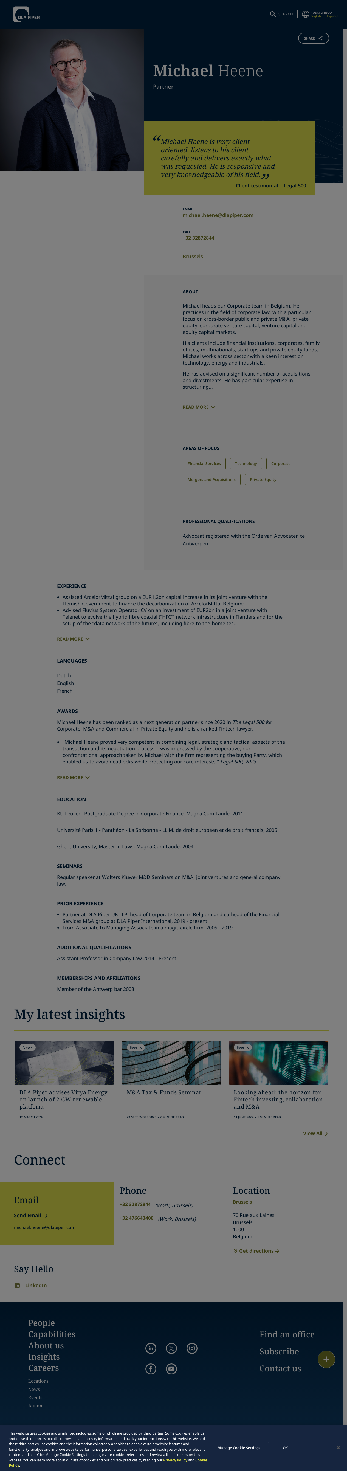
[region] (173, 1448)
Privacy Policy (175, 1460)
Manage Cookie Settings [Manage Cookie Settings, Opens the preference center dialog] (239, 1447)
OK (285, 1447)
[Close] (338, 1447)
